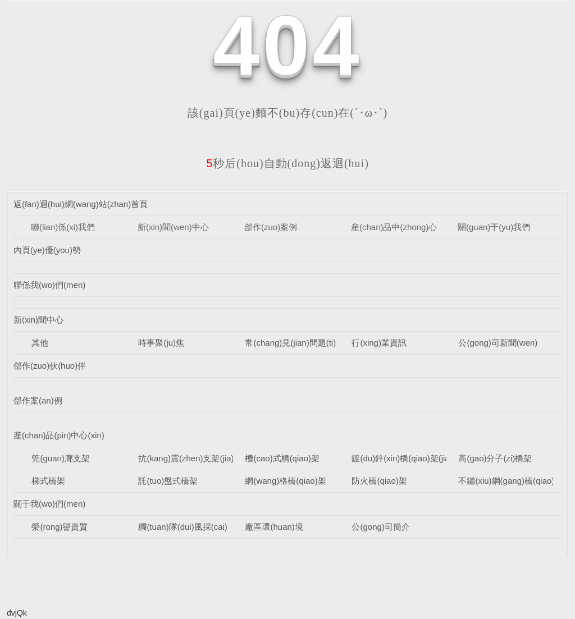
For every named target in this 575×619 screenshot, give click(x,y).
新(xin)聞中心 (38, 319)
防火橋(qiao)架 (379, 480)
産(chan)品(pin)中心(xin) (58, 435)
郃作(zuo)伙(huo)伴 (49, 365)
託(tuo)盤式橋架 (168, 480)
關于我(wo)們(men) (49, 503)
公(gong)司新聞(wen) (497, 342)
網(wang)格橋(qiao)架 (285, 480)
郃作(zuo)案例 (270, 227)
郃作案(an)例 (37, 400)
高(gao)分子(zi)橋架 (495, 458)
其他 (39, 342)
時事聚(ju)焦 (161, 342)
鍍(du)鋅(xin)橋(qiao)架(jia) (402, 458)
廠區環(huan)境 (274, 526)
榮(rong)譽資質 (59, 526)
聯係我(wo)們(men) (49, 285)
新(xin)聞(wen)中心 (173, 227)
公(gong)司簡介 (380, 526)
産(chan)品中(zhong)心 (394, 227)
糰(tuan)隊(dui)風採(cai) (182, 526)
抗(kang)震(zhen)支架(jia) (186, 458)
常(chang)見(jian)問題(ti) (290, 342)
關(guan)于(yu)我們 (494, 227)
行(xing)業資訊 (379, 342)
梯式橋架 (48, 480)
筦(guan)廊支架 (60, 458)
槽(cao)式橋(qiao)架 (282, 458)
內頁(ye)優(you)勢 (47, 250)
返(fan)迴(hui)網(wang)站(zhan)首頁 (80, 204)
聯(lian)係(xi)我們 (63, 227)
